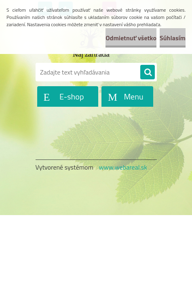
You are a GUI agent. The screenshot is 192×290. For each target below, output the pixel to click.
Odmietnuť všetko (130, 38)
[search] (147, 72)
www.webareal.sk (123, 167)
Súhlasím (173, 38)
